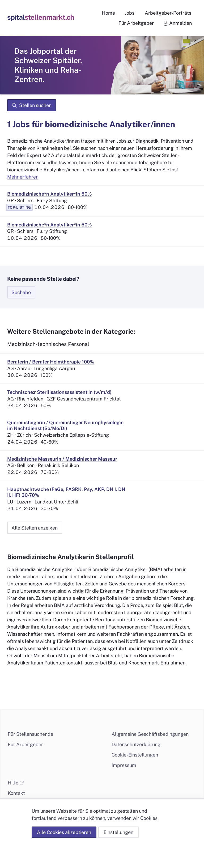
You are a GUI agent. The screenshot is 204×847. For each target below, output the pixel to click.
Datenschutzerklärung (136, 744)
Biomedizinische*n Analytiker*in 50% (49, 194)
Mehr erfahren (23, 177)
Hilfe (16, 783)
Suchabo (21, 292)
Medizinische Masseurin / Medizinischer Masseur (62, 459)
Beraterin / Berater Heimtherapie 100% (50, 362)
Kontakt (16, 793)
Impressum (124, 765)
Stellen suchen (31, 105)
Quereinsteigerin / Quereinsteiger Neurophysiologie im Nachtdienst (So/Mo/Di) (65, 425)
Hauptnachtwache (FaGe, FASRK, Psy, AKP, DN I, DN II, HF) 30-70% (66, 492)
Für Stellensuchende (30, 734)
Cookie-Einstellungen (135, 755)
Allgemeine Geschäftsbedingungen (150, 734)
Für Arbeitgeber (25, 744)
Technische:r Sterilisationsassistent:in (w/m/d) (59, 392)
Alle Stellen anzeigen (34, 528)
